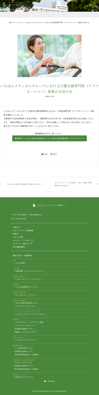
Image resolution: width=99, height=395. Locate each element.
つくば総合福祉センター (24, 348)
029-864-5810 (20, 218)
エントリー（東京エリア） (23, 243)
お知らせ (16, 227)
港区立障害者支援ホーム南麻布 (26, 355)
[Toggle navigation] (94, 5)
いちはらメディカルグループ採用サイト (51, 205)
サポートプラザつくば (23, 362)
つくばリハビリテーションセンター (28, 279)
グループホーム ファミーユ (26, 295)
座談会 (15, 234)
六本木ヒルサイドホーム (24, 377)
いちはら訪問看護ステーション (26, 287)
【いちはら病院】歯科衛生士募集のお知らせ (24, 184)
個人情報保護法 (19, 247)
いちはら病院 (20, 263)
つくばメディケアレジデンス (26, 340)
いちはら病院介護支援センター (26, 303)
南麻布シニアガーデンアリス (26, 332)
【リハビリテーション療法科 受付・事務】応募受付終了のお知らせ (72, 184)
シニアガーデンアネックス (25, 306)
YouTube (49, 381)
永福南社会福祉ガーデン (24, 329)
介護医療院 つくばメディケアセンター (29, 271)
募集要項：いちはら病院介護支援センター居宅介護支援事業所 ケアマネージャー (49, 138)
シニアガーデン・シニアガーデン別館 (29, 322)
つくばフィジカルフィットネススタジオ (30, 314)
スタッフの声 (18, 237)
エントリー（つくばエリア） (24, 240)
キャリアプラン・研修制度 (23, 230)
